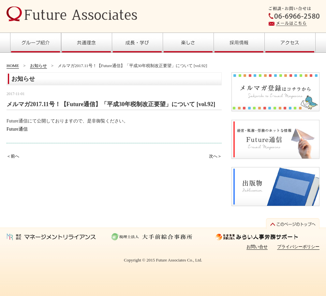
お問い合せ (257, 246)
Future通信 (17, 129)
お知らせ (38, 65)
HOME (13, 65)
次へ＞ (215, 156)
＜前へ (13, 156)
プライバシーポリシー (298, 246)
